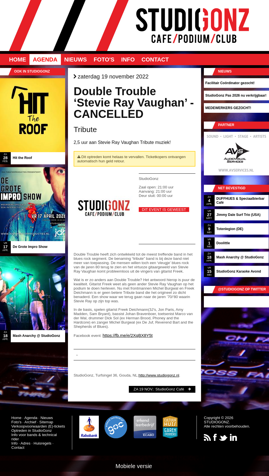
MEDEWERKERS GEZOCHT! (228, 108)
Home (17, 59)
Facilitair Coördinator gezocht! (230, 83)
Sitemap (46, 422)
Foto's (104, 59)
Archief (30, 422)
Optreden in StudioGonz (31, 430)
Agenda (45, 59)
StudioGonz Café (169, 389)
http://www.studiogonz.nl (158, 375)
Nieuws (75, 59)
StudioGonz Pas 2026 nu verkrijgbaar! (235, 95)
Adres (26, 443)
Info (128, 59)
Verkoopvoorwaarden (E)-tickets (38, 426)
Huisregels (43, 443)
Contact (155, 59)
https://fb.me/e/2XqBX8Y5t (128, 335)
